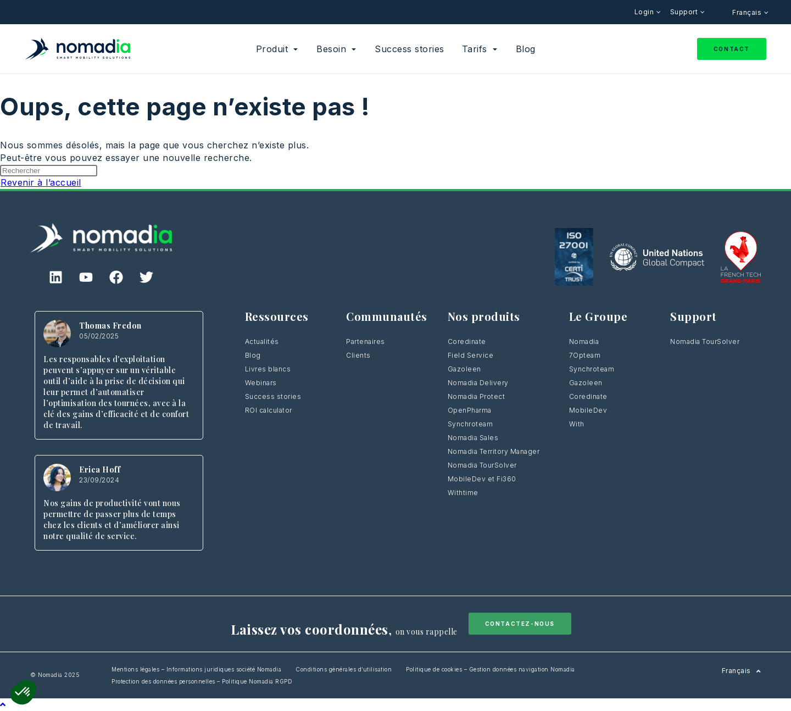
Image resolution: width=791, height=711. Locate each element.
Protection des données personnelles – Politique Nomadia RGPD (202, 681)
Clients (358, 355)
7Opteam (585, 355)
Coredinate (467, 341)
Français (748, 12)
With (576, 424)
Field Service (471, 355)
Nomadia (584, 341)
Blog (253, 355)
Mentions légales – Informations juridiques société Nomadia (196, 669)
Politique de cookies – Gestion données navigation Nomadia (490, 669)
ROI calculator (268, 410)
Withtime (463, 492)
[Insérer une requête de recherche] (48, 170)
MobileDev (588, 410)
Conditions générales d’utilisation (344, 669)
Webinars (261, 383)
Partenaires (365, 341)
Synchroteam (470, 424)
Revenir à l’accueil (41, 182)
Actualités (262, 341)
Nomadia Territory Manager (494, 451)
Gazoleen (464, 369)
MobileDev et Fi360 (482, 479)
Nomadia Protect (476, 396)
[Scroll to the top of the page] (3, 704)
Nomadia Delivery (478, 383)
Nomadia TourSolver (482, 465)
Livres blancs (268, 369)
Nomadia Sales (473, 438)
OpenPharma (470, 410)
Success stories (273, 396)
